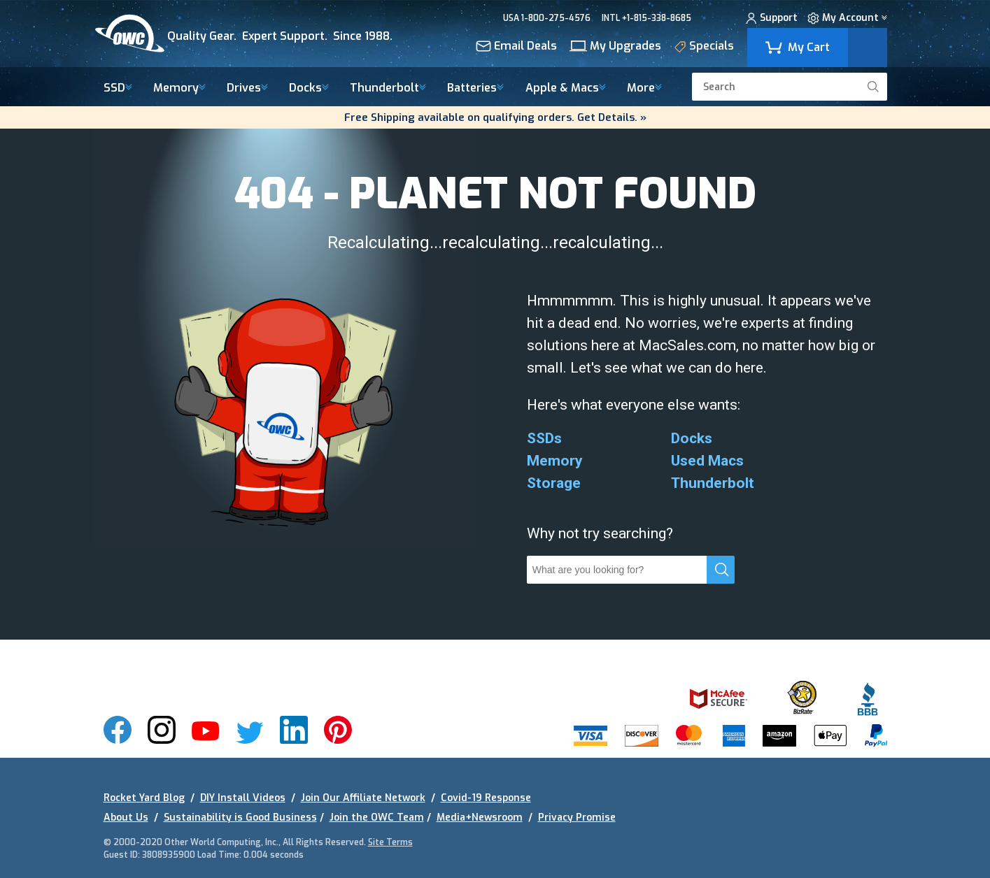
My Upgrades (615, 47)
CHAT (714, 18)
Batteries (475, 88)
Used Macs (707, 460)
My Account (847, 20)
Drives (247, 88)
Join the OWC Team (377, 817)
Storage (554, 483)
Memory (179, 88)
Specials (704, 48)
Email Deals (516, 47)
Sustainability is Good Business (240, 817)
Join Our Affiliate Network (363, 798)
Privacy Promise (577, 817)
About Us (126, 817)
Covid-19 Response (486, 798)
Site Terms (390, 842)
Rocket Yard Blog (144, 798)
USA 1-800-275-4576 (547, 18)
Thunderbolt (388, 88)
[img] (256, 33)
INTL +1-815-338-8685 (646, 18)
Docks (309, 88)
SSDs (544, 438)
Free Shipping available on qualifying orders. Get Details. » (495, 117)
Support (772, 20)
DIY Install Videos (242, 798)
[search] (873, 87)
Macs (565, 88)
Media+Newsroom (480, 817)
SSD (118, 88)
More (644, 88)
